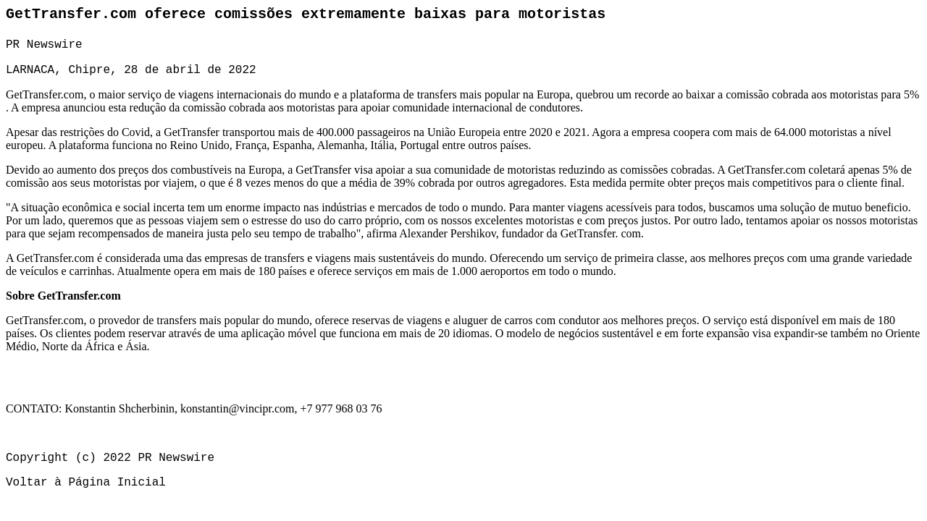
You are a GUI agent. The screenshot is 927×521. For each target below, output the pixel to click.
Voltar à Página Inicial (86, 482)
